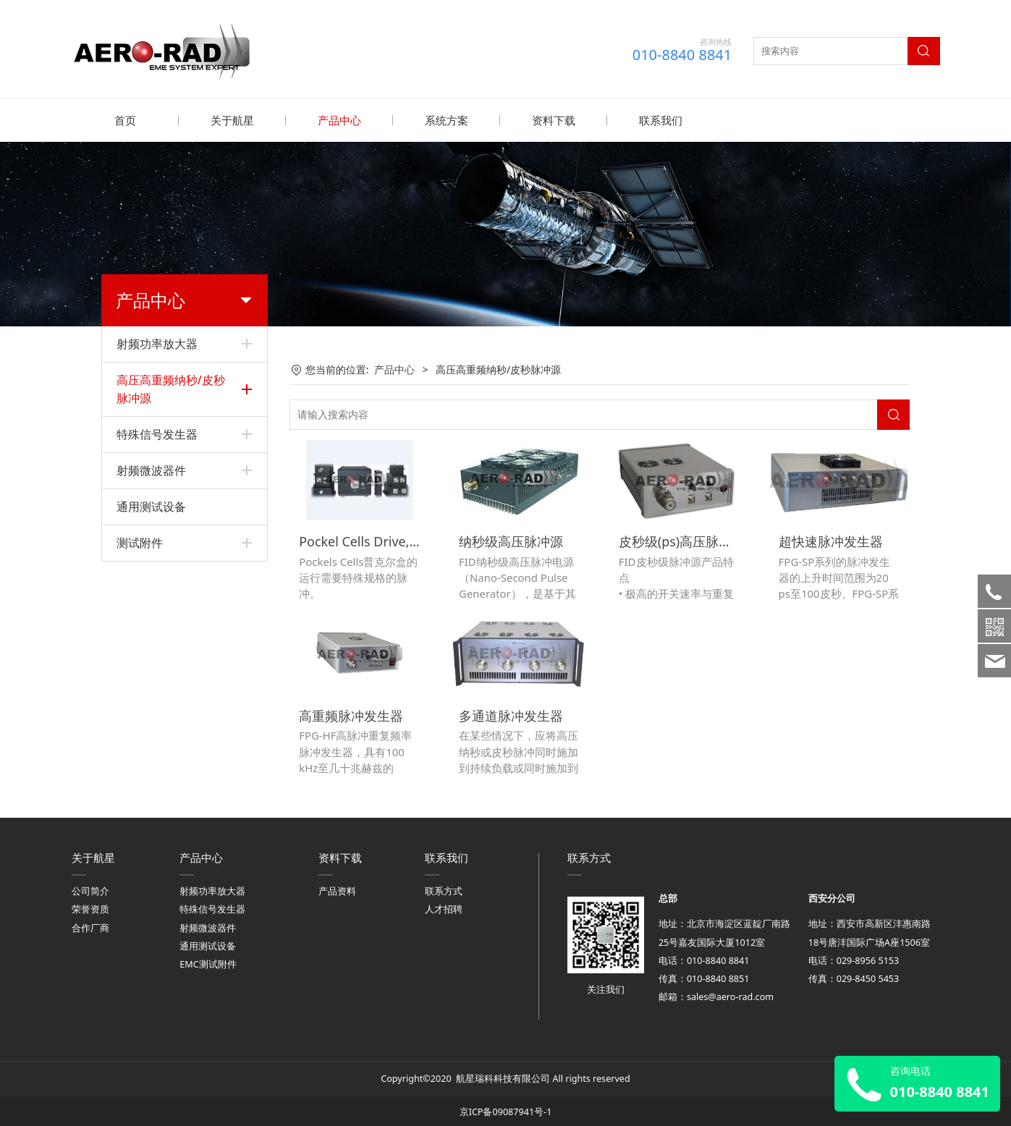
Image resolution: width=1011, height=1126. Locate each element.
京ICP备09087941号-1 (506, 1109)
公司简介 (90, 888)
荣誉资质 (90, 906)
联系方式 (443, 888)
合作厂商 (90, 924)
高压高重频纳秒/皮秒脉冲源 (171, 388)
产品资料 (337, 888)
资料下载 (553, 120)
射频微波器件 (151, 470)
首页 (125, 120)
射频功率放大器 (157, 343)
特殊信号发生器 (157, 433)
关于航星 (232, 120)
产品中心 (339, 120)
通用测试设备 (151, 506)
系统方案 (446, 120)
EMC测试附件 (207, 961)
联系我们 (660, 120)
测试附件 (140, 542)
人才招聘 (443, 906)
